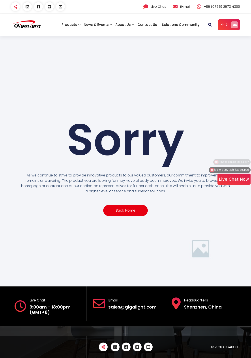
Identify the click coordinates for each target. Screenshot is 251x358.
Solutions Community (181, 24)
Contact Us (147, 24)
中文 (229, 24)
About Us (123, 24)
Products (69, 24)
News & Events (96, 24)
